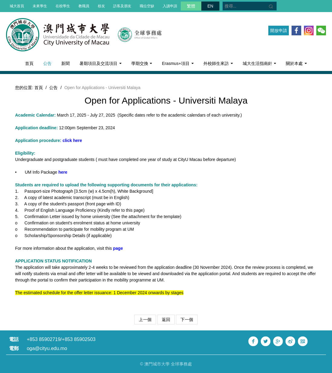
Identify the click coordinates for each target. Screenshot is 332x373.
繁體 (191, 6)
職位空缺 (147, 6)
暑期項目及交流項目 (100, 63)
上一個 (145, 319)
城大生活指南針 (259, 63)
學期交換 (141, 63)
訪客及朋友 (122, 6)
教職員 (83, 6)
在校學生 (63, 6)
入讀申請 (170, 6)
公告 (47, 63)
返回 (166, 319)
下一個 (186, 319)
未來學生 (40, 6)
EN (210, 6)
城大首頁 (17, 6)
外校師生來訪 (218, 63)
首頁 (29, 63)
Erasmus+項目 (177, 63)
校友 (101, 6)
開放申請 (278, 30)
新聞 (65, 63)
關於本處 (296, 63)
